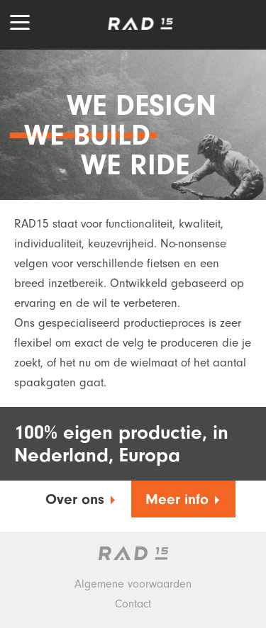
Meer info (183, 499)
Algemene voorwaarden (133, 584)
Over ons (81, 499)
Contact (133, 604)
